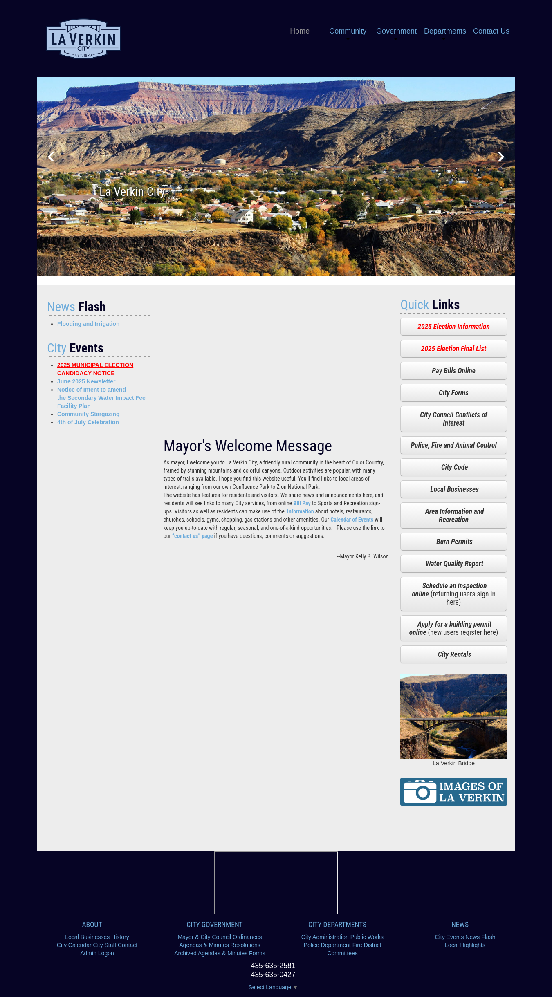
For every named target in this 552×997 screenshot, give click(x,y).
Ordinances (247, 937)
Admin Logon (97, 953)
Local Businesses (87, 937)
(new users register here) (453, 628)
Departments (445, 33)
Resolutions (245, 945)
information (300, 511)
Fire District (366, 945)
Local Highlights (465, 945)
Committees (342, 953)
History (120, 937)
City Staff (105, 945)
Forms (257, 953)
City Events (449, 937)
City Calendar (74, 945)
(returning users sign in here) (454, 594)
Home (300, 31)
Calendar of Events (351, 519)
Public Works (367, 937)
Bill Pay (302, 503)
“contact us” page (192, 536)
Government (396, 33)
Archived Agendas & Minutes (210, 953)
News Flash (480, 937)
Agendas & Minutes (204, 945)
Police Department (327, 945)
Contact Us (491, 31)
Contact (127, 945)
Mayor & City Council (204, 937)
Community (347, 33)
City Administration (325, 937)
